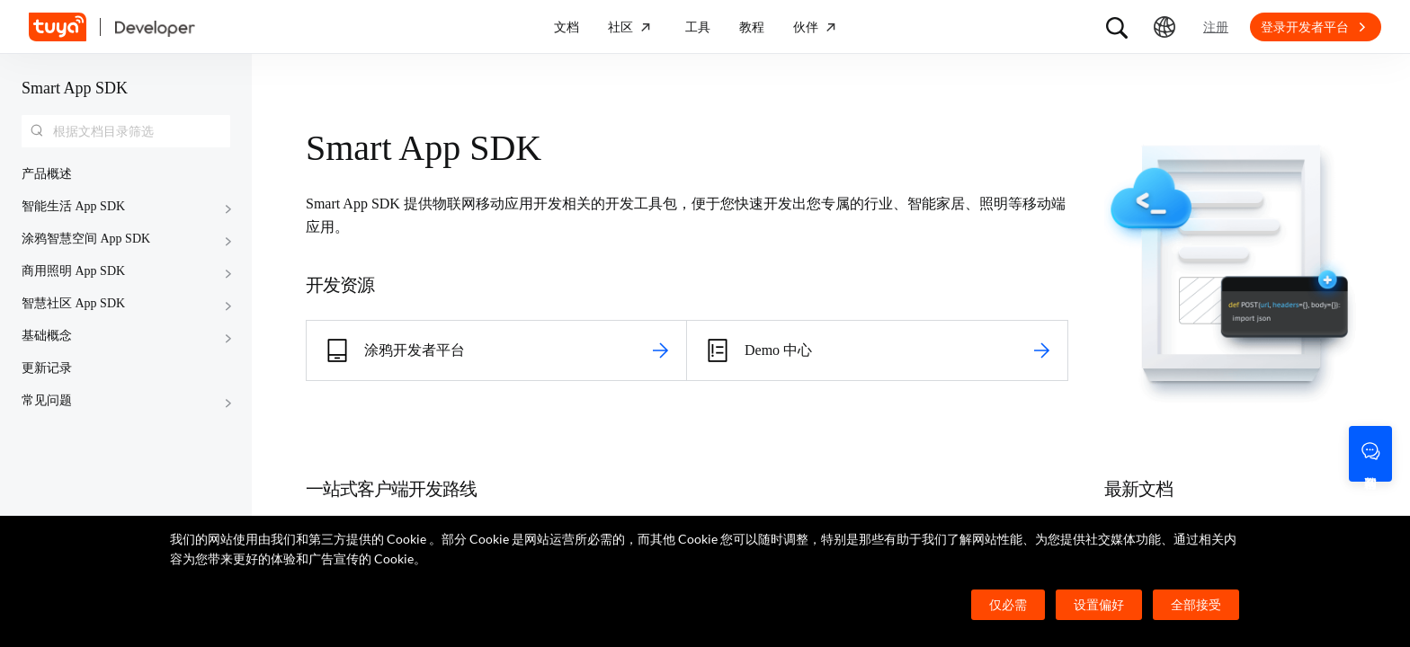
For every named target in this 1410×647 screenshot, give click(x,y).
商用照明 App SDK (73, 271)
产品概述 (47, 174)
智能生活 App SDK (73, 206)
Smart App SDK (75, 88)
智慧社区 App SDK (73, 303)
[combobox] (125, 131)
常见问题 (47, 400)
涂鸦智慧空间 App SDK (86, 238)
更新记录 (47, 368)
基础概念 (47, 335)
